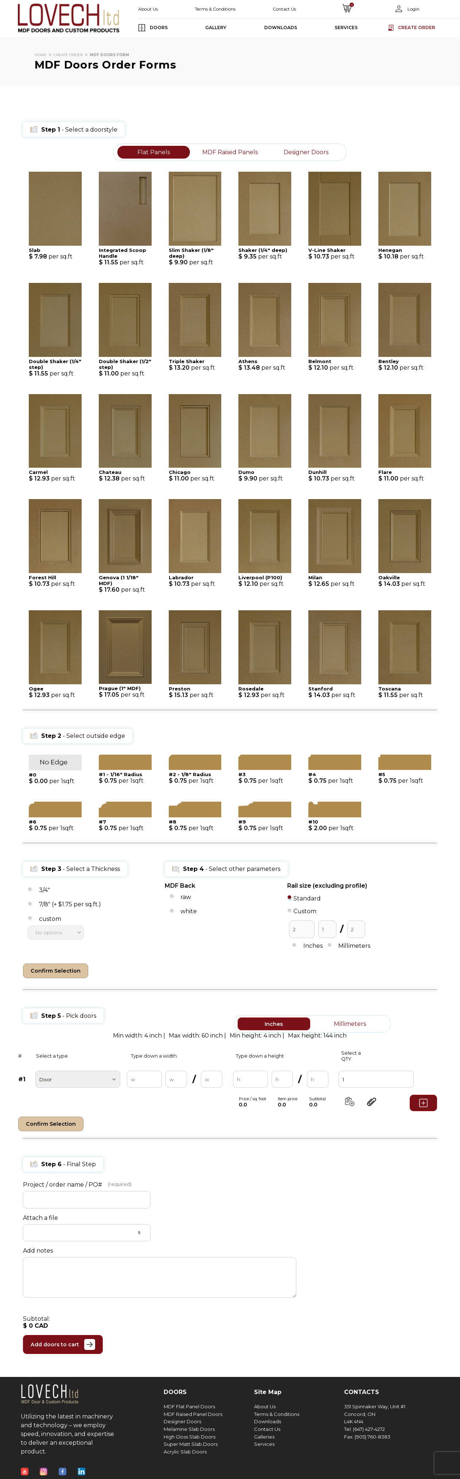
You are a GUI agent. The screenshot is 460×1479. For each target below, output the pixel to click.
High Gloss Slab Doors (189, 1435)
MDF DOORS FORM (109, 54)
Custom (304, 911)
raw (185, 897)
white (188, 911)
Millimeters (354, 945)
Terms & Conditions (215, 9)
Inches (313, 945)
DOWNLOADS (280, 27)
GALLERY (215, 27)
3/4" (44, 890)
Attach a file (40, 1216)
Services (264, 1442)
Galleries (264, 1435)
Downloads (267, 1420)
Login (413, 9)
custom (50, 918)
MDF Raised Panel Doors (193, 1412)
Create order (416, 27)
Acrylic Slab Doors (185, 1450)
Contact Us (284, 9)
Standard (307, 898)
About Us (148, 9)
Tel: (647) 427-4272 (364, 1427)
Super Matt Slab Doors (191, 1442)
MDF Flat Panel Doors (189, 1405)
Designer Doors (182, 1420)
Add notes (38, 1248)
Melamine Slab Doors (189, 1427)
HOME (41, 54)
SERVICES (346, 27)
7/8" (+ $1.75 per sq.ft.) (70, 904)
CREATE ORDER (68, 54)
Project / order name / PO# (62, 1182)
